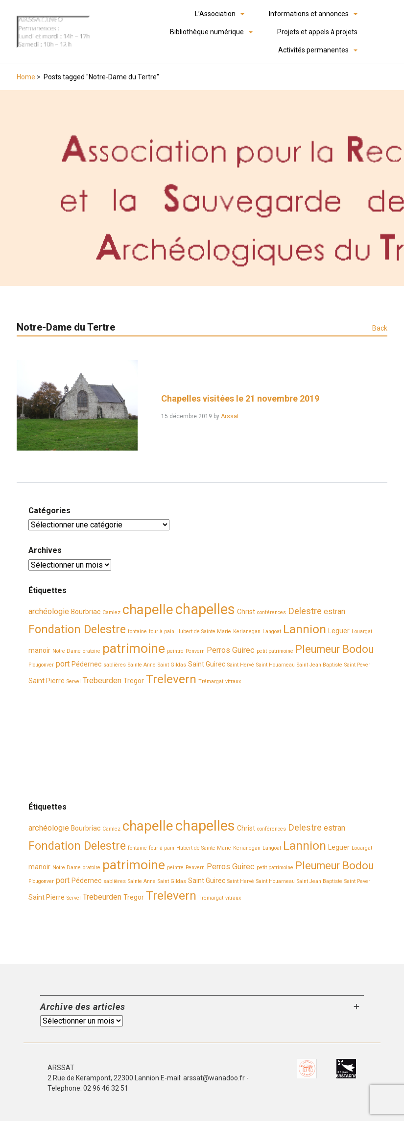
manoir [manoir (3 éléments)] (39, 650)
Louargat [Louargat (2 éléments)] (362, 631)
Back (379, 328)
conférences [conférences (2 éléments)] (271, 612)
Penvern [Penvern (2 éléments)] (195, 651)
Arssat (230, 416)
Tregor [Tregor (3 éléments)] (133, 681)
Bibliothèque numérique (207, 32)
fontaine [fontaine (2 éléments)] (137, 631)
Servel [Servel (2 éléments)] (74, 681)
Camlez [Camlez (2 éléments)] (111, 612)
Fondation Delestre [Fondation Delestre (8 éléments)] (77, 629)
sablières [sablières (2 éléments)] (114, 665)
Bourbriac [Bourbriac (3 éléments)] (85, 612)
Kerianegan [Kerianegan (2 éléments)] (247, 631)
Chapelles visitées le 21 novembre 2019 (240, 398)
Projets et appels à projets (317, 32)
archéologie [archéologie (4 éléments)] (48, 611)
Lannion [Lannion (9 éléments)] (304, 629)
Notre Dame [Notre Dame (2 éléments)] (66, 651)
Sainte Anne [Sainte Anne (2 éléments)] (142, 665)
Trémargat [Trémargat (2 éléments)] (210, 681)
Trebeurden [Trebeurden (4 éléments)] (102, 680)
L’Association (215, 14)
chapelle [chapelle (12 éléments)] (147, 610)
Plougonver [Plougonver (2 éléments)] (41, 665)
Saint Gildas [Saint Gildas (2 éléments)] (172, 665)
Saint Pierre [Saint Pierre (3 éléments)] (46, 681)
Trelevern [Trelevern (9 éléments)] (171, 679)
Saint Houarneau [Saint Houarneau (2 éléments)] (275, 665)
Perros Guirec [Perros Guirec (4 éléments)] (231, 650)
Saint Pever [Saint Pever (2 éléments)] (357, 665)
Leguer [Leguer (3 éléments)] (339, 631)
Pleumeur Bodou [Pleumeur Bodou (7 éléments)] (334, 649)
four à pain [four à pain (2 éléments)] (161, 631)
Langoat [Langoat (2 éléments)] (271, 631)
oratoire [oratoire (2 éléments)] (91, 651)
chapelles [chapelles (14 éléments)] (205, 609)
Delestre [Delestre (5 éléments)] (305, 611)
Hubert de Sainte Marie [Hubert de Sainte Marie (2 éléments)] (203, 631)
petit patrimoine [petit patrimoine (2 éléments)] (275, 651)
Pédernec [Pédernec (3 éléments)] (86, 664)
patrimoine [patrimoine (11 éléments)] (133, 648)
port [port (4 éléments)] (63, 663)
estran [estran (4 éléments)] (334, 611)
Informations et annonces (309, 14)
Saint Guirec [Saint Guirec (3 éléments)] (206, 664)
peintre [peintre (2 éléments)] (175, 651)
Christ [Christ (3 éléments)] (246, 612)
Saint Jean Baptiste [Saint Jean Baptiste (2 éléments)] (319, 665)
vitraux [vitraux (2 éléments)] (233, 681)
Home (26, 77)
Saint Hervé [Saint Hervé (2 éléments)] (240, 665)
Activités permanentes (313, 50)
